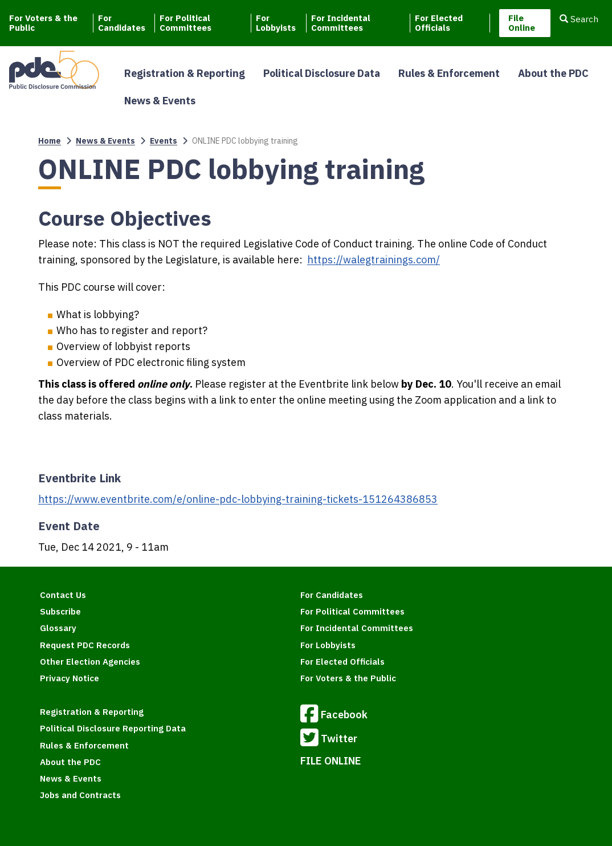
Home (49, 141)
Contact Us (63, 594)
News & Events (159, 100)
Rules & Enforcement (449, 73)
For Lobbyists (276, 23)
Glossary (58, 628)
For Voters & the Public (43, 23)
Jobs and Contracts (80, 795)
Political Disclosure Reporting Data (113, 728)
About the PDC (553, 73)
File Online (521, 23)
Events (163, 141)
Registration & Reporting (184, 73)
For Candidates (121, 23)
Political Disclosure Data (321, 73)
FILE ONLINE (330, 760)
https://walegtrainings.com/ (373, 259)
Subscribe (60, 611)
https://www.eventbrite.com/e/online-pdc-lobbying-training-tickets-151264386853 (238, 499)
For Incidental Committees (340, 23)
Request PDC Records (85, 645)
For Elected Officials (439, 23)
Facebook (334, 715)
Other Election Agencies (90, 661)
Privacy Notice (69, 678)
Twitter (328, 739)
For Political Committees (185, 23)
